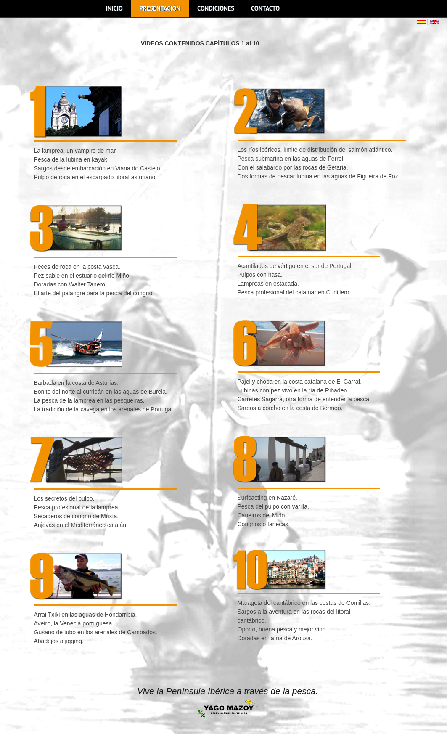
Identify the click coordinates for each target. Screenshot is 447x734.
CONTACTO (265, 8)
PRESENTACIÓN (160, 8)
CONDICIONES (215, 8)
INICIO (114, 8)
